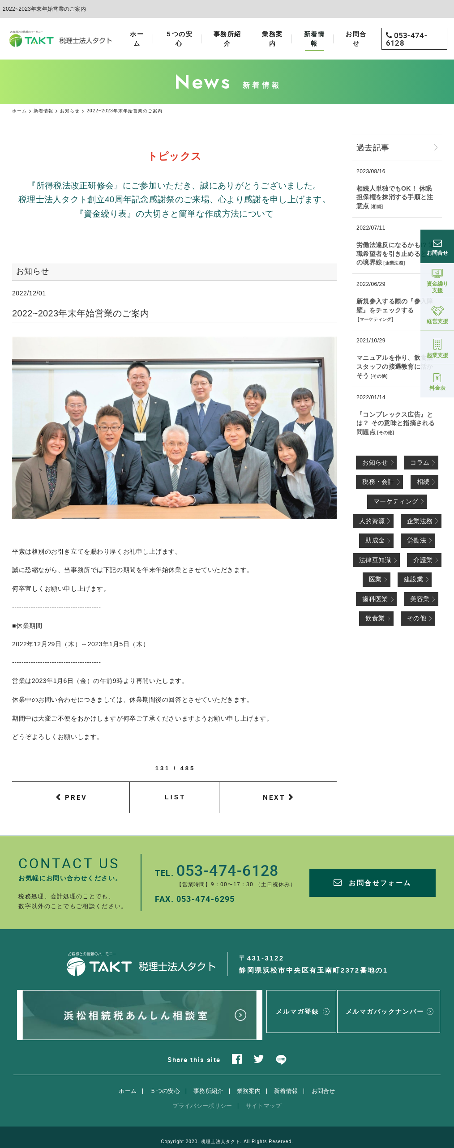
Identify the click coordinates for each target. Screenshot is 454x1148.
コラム (419, 462)
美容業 (419, 598)
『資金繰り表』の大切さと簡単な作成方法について (174, 213)
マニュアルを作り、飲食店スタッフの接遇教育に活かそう (394, 366)
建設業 (413, 579)
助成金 (375, 540)
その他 (379, 376)
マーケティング (376, 319)
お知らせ (375, 462)
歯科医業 (375, 598)
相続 (376, 206)
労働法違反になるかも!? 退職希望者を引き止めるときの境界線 (395, 253)
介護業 (423, 559)
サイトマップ (264, 1087)
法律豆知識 (375, 559)
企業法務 (394, 262)
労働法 (416, 540)
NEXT (274, 797)
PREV (76, 797)
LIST (175, 797)
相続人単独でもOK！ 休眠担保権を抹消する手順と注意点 (394, 197)
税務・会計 (378, 481)
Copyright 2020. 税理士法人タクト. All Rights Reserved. (227, 1122)
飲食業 (375, 618)
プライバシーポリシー (202, 1087)
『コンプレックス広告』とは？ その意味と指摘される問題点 (395, 423)
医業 (375, 579)
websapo (226, 1133)
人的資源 (372, 521)
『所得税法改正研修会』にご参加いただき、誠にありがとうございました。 (174, 185)
